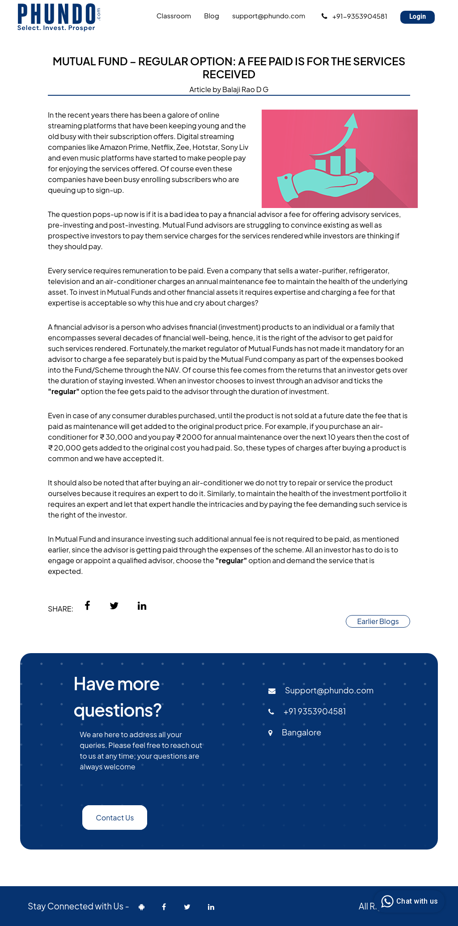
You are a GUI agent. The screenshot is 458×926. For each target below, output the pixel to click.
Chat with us (408, 901)
